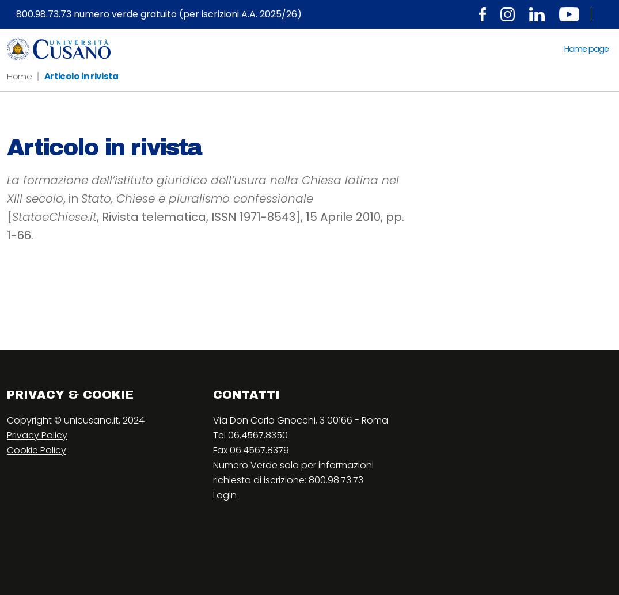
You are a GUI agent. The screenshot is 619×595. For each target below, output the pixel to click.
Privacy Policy (37, 435)
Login (225, 495)
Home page (586, 49)
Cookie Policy (36, 450)
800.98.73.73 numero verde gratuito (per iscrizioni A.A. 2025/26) (159, 14)
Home (19, 76)
